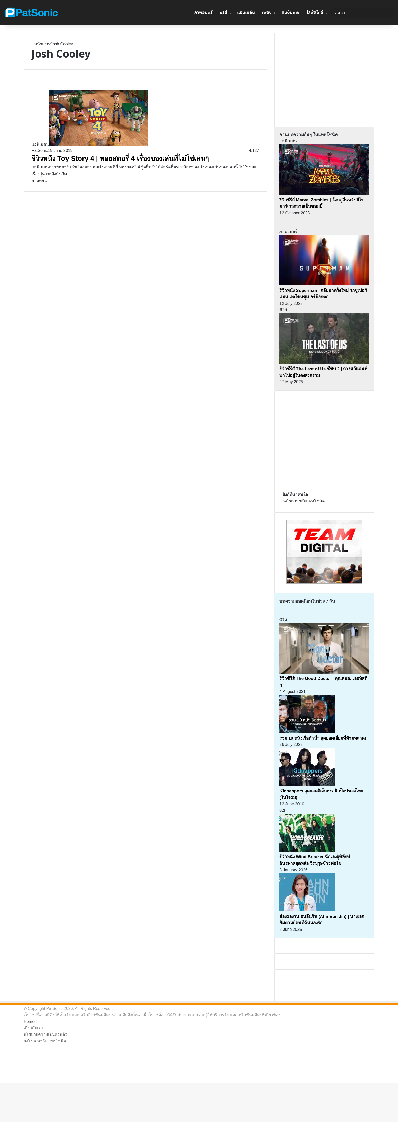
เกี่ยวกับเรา (33, 1028)
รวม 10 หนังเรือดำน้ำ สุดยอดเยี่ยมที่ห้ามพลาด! (322, 738)
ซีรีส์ (223, 12)
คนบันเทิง (290, 12)
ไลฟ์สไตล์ (315, 12)
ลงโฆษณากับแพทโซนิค (303, 501)
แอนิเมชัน (246, 12)
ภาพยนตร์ (203, 12)
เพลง (267, 12)
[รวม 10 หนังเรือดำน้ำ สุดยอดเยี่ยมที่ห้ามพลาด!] (307, 731)
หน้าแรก (40, 44)
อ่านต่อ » (39, 180)
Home (29, 1021)
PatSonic (39, 150)
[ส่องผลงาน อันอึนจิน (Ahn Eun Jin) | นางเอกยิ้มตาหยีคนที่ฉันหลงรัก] (307, 910)
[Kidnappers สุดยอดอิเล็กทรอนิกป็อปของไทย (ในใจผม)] (307, 784)
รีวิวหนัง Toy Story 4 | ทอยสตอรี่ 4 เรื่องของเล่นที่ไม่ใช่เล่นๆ (120, 158)
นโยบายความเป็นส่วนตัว (45, 1034)
